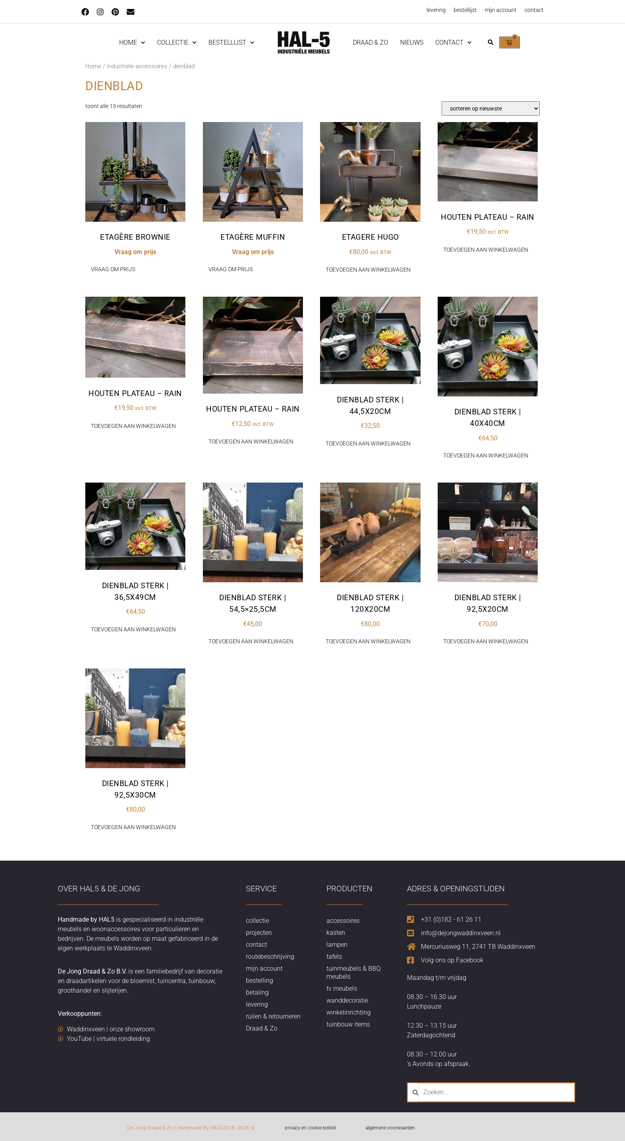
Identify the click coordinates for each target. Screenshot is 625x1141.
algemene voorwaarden (390, 1128)
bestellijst (465, 10)
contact (534, 10)
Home (93, 66)
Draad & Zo (370, 42)
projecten (259, 932)
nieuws (411, 42)
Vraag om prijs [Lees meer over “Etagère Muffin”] (230, 269)
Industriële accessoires (137, 66)
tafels (334, 956)
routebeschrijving (270, 956)
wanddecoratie (347, 1000)
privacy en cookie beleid (310, 1128)
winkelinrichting (348, 1012)
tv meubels (341, 988)
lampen (337, 944)
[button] (490, 42)
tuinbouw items (348, 1024)
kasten (335, 932)
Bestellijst (231, 42)
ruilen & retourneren (273, 1016)
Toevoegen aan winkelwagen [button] (368, 269)
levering (436, 10)
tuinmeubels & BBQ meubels (353, 972)
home (132, 42)
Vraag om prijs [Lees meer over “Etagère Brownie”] (113, 269)
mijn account (501, 10)
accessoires (343, 920)
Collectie (177, 42)
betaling (257, 992)
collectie (257, 920)
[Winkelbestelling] (491, 108)
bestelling (259, 980)
